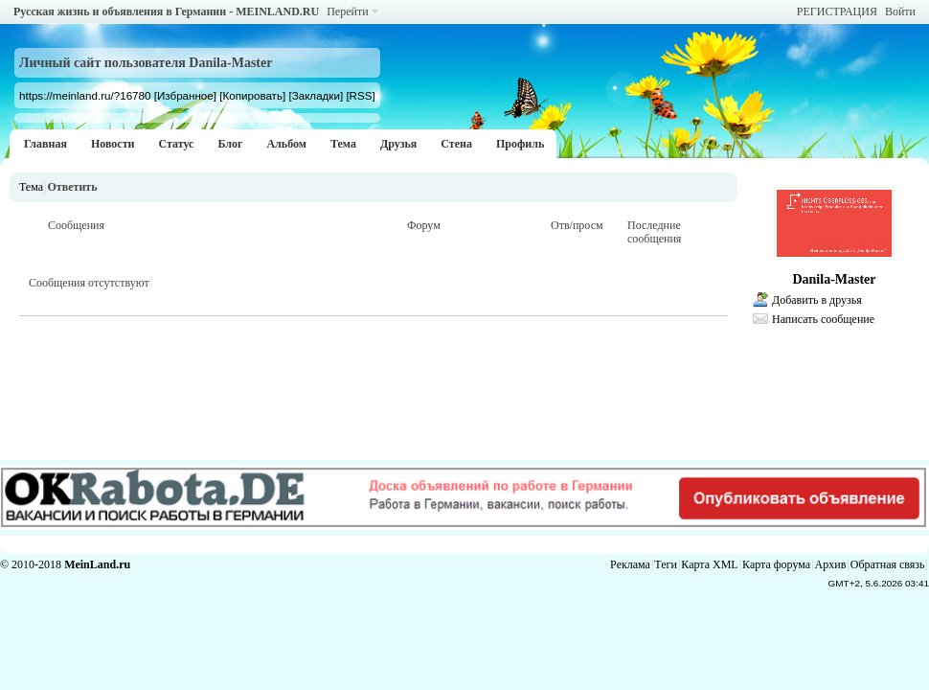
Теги (665, 564)
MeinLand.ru (97, 564)
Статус (175, 143)
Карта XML (709, 564)
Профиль (520, 143)
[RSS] (360, 95)
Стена (456, 143)
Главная (45, 143)
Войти (900, 11)
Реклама (630, 564)
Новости (113, 143)
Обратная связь (887, 564)
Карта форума (776, 564)
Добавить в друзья (817, 300)
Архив (831, 564)
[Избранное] (185, 95)
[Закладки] (315, 95)
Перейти (347, 11)
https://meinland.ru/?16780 (84, 95)
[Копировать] (252, 95)
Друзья (398, 143)
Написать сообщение (823, 319)
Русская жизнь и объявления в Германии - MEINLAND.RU (166, 11)
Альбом (286, 143)
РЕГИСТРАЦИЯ (837, 11)
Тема (343, 143)
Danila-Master (833, 279)
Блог (229, 143)
